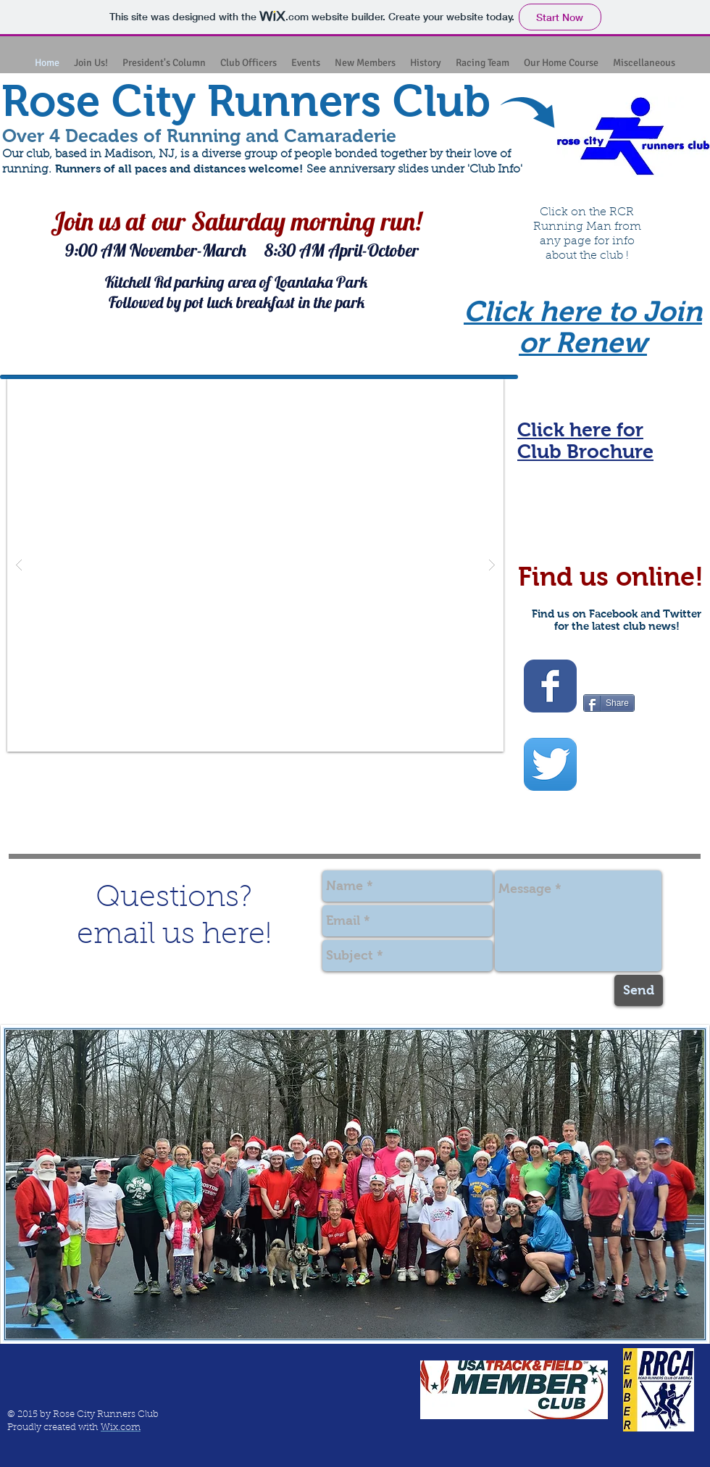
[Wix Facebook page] (550, 686)
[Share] (609, 703)
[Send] (638, 990)
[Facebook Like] (611, 670)
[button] (255, 565)
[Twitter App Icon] (550, 764)
